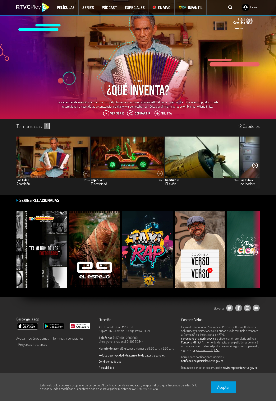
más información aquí (145, 389)
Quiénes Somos (39, 338)
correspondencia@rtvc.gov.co (198, 338)
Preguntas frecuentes (32, 344)
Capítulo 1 (22, 180)
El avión (170, 184)
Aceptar (223, 387)
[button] (255, 165)
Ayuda (20, 338)
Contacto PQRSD (191, 342)
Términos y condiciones (68, 338)
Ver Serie (113, 113)
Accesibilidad (106, 368)
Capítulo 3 (172, 180)
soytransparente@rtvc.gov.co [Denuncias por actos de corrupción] (240, 368)
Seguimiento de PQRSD (206, 350)
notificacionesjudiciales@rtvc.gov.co (202, 361)
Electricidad (99, 184)
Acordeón (23, 184)
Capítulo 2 (97, 180)
